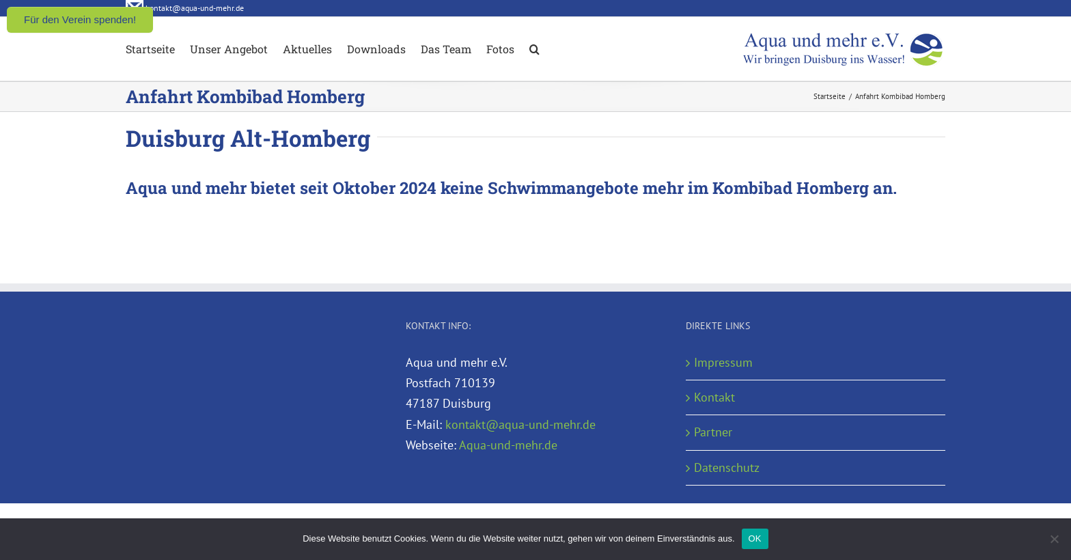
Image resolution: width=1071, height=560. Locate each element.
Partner (713, 432)
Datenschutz (727, 467)
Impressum (723, 362)
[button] (534, 48)
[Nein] (1054, 539)
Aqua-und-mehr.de (508, 445)
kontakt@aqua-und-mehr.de (520, 424)
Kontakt (714, 397)
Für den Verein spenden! (80, 19)
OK (755, 538)
